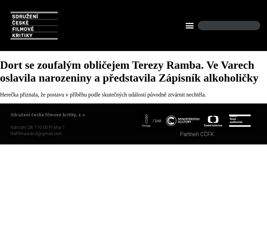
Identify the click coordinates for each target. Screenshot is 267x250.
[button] (189, 25)
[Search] (249, 25)
